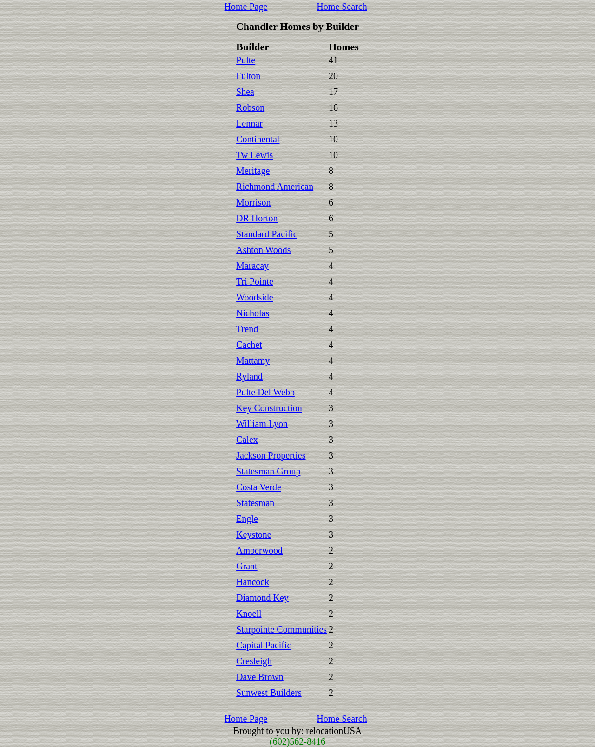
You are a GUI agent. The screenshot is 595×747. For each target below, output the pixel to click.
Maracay (252, 265)
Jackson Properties (270, 455)
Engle (247, 519)
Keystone (253, 534)
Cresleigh (254, 661)
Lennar (249, 123)
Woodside (254, 297)
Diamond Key (262, 598)
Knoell (248, 613)
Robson (250, 107)
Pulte (245, 60)
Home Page (246, 6)
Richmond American (274, 186)
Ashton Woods (263, 250)
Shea (245, 92)
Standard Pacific (267, 234)
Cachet (249, 345)
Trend (247, 329)
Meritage (253, 171)
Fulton (248, 76)
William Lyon (262, 424)
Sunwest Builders (269, 692)
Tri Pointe (254, 281)
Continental (257, 139)
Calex (247, 439)
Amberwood (259, 550)
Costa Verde (258, 487)
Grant (247, 566)
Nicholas (252, 313)
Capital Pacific (263, 645)
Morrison (253, 202)
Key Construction (269, 408)
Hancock (252, 582)
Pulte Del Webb (265, 392)
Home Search (342, 6)
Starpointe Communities (281, 629)
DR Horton (257, 218)
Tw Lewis (254, 155)
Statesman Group (268, 471)
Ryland (249, 376)
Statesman (255, 503)
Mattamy (253, 360)
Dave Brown (260, 677)
